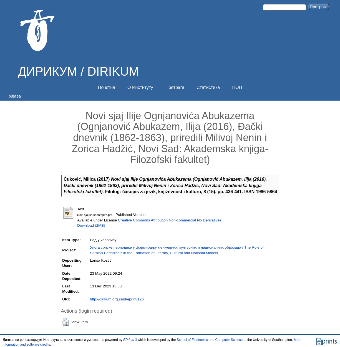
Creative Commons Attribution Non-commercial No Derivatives (169, 220)
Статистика (208, 87)
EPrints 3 (130, 340)
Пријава (13, 96)
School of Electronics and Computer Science (210, 340)
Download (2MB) (91, 225)
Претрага (174, 87)
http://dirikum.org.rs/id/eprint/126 (117, 299)
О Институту (140, 87)
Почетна (106, 87)
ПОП (237, 87)
